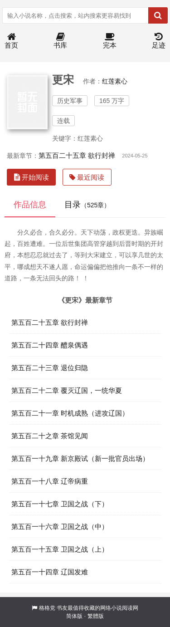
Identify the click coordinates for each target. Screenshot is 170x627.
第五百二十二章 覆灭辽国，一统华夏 (66, 390)
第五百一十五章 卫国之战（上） (59, 549)
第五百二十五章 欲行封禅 (77, 155)
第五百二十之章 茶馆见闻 (49, 436)
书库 (60, 41)
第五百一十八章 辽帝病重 (49, 481)
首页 (11, 41)
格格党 (47, 608)
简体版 (74, 616)
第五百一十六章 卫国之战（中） (59, 526)
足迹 (158, 41)
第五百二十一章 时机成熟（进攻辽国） (70, 413)
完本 (110, 41)
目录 (87, 204)
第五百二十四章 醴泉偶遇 (49, 345)
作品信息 (30, 204)
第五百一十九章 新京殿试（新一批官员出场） (80, 458)
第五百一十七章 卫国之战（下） (59, 504)
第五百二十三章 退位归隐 (49, 368)
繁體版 (95, 616)
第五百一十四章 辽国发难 (49, 572)
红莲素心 (114, 81)
